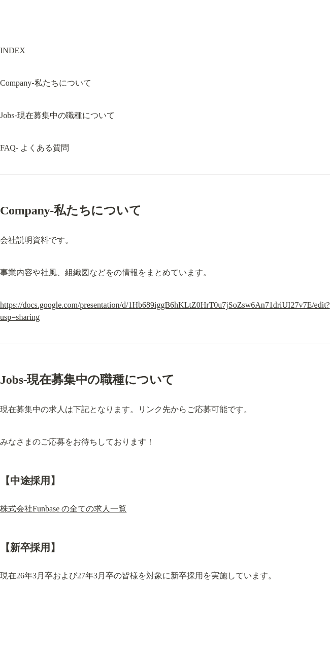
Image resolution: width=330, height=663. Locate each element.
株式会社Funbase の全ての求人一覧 (63, 508)
